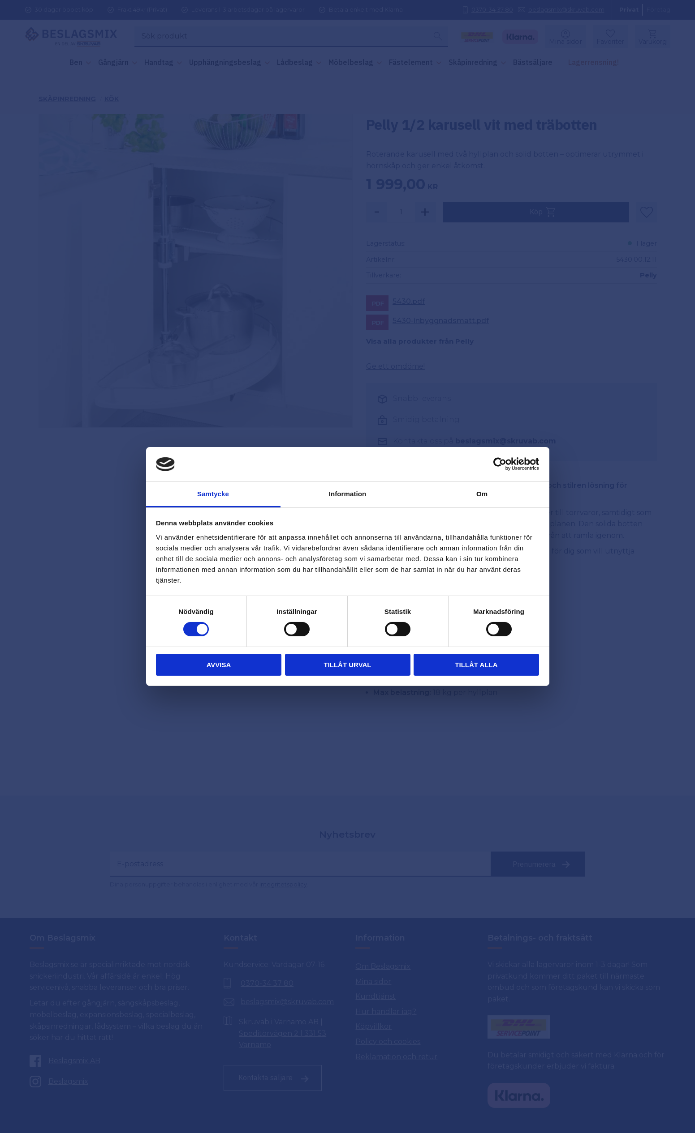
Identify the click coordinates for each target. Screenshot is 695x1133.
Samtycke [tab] (213, 494)
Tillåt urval (347, 665)
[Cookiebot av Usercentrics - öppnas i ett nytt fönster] (500, 464)
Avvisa (219, 665)
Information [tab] (348, 494)
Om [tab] (482, 494)
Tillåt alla (476, 665)
